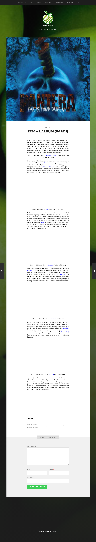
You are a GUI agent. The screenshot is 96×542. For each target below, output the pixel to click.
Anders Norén (51, 535)
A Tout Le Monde (37, 426)
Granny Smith (51, 531)
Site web (30, 477)
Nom (29, 469)
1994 (29, 426)
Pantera (36, 427)
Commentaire (31, 446)
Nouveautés (22, 2)
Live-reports (70, 2)
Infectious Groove (48, 426)
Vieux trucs (48, 2)
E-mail (51, 469)
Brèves (39, 2)
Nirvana (30, 427)
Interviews (59, 2)
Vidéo (31, 2)
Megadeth (63, 426)
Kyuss (56, 426)
